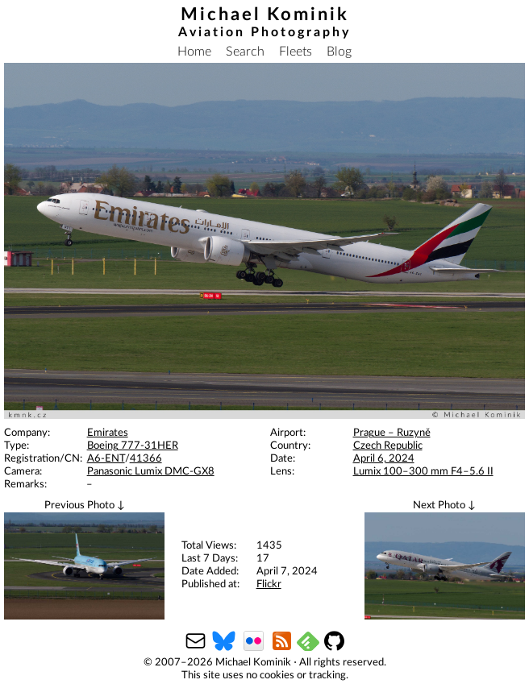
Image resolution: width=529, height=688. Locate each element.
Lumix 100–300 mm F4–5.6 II (423, 471)
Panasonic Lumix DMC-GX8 (151, 471)
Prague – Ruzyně (392, 433)
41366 (146, 459)
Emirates (107, 433)
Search (245, 51)
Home (194, 51)
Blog (339, 51)
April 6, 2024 (383, 459)
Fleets (295, 51)
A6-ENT (106, 459)
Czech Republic (388, 446)
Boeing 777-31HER (132, 446)
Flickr (268, 584)
